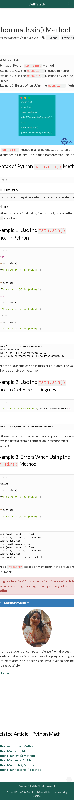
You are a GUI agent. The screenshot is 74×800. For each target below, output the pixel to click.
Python (53, 38)
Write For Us (27, 792)
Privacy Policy (44, 792)
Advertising (61, 792)
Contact (37, 795)
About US (12, 792)
